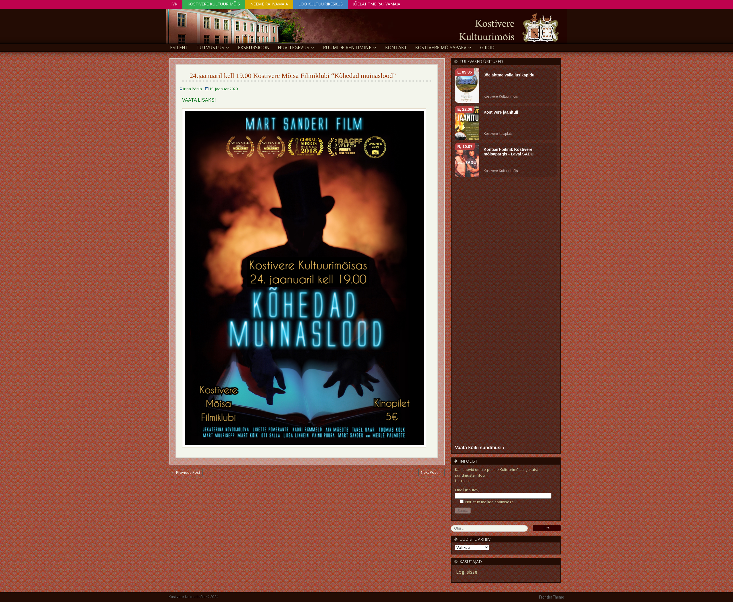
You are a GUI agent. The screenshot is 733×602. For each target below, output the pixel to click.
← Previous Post (186, 472)
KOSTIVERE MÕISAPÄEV (440, 47)
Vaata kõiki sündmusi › (480, 447)
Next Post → (431, 472)
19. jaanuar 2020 (223, 88)
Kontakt (396, 47)
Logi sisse (466, 572)
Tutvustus (210, 47)
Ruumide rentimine (347, 47)
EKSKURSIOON (254, 47)
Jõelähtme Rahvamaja (376, 4)
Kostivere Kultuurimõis (214, 4)
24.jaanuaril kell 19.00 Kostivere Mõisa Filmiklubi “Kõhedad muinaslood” (293, 75)
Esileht (179, 47)
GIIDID (487, 47)
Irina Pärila (192, 88)
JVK (174, 4)
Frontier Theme (551, 597)
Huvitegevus (293, 47)
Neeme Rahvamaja (269, 4)
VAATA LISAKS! (199, 100)
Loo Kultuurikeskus (320, 4)
